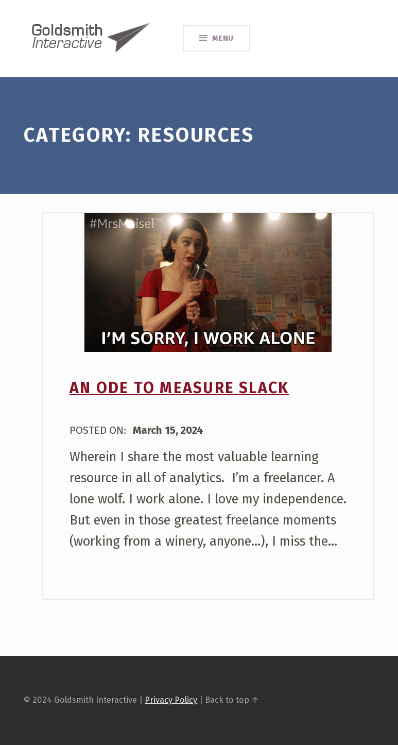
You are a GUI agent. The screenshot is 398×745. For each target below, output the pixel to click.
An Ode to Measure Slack (179, 388)
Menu (223, 38)
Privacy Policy (171, 700)
